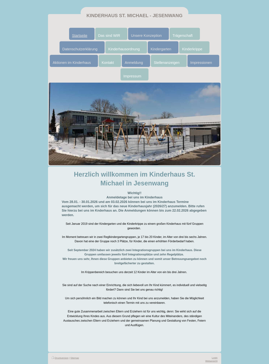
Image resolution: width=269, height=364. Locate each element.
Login (215, 357)
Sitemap (74, 358)
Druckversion (60, 358)
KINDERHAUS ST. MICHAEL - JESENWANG (134, 15)
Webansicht (211, 361)
